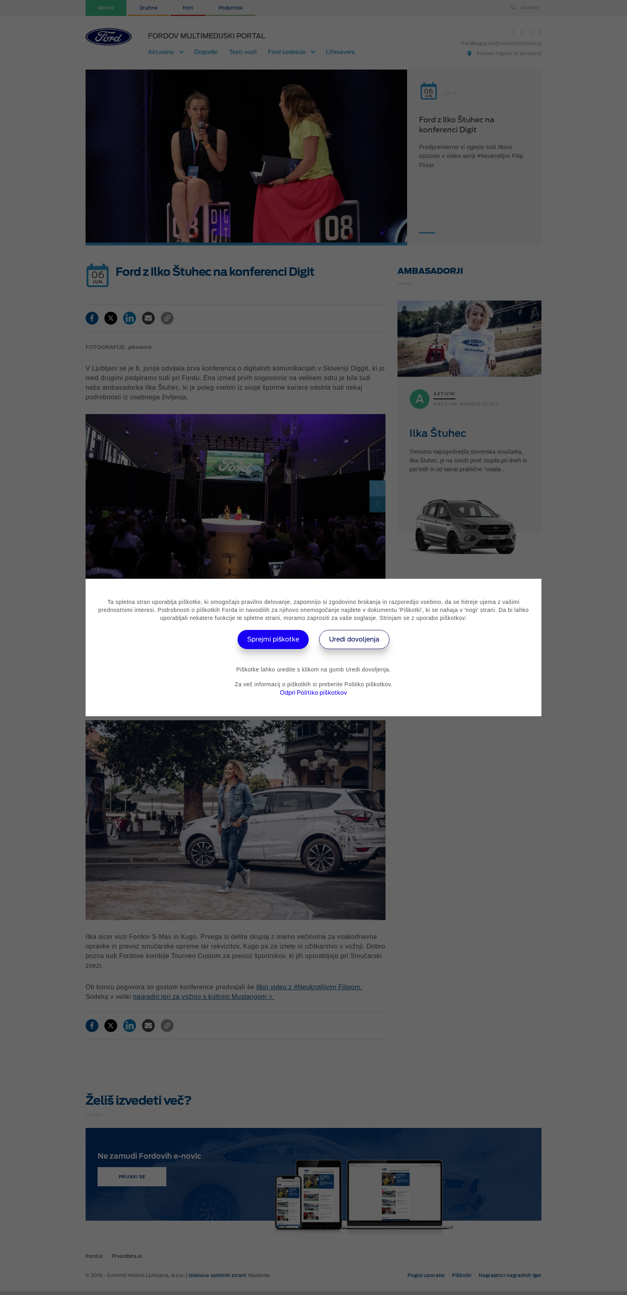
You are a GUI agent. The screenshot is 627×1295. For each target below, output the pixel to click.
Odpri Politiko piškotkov (313, 692)
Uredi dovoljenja (355, 639)
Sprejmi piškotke (272, 639)
